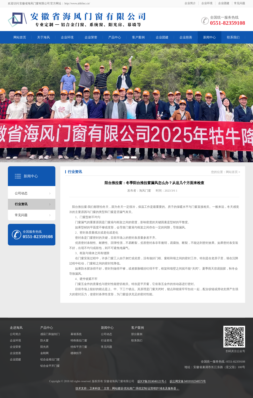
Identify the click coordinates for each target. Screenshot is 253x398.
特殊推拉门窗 (79, 340)
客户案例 (138, 37)
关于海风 (43, 37)
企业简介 (190, 3)
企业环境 (206, 3)
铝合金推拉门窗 (50, 359)
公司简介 (15, 334)
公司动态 (21, 193)
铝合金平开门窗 (50, 365)
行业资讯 (21, 204)
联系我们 (233, 37)
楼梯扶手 (76, 353)
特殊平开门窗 (79, 346)
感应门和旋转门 (50, 334)
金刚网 (44, 353)
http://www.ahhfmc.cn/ (77, 3)
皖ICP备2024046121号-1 (152, 381)
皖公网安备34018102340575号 (188, 381)
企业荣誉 (91, 37)
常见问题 (239, 3)
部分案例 (136, 334)
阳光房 (44, 346)
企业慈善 (185, 37)
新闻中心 (209, 37)
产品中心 (114, 37)
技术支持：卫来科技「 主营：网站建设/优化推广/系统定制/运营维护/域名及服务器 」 (128, 388)
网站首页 (19, 37)
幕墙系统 (76, 334)
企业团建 (223, 3)
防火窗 (44, 340)
